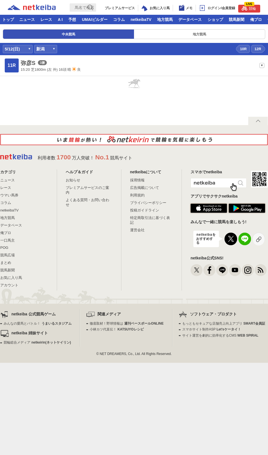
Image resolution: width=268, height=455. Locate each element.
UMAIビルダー (95, 19)
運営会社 (137, 230)
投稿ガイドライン (144, 210)
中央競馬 (68, 34)
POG (4, 247)
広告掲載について (144, 188)
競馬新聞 (236, 19)
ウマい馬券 (9, 195)
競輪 (249, 8)
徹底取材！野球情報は (127, 323)
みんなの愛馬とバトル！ (37, 323)
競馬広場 (7, 255)
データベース (190, 19)
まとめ (5, 263)
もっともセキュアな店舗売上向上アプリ (223, 323)
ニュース (27, 19)
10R (243, 49)
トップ (8, 19)
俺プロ (256, 19)
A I (60, 19)
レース (46, 19)
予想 (72, 19)
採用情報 (137, 180)
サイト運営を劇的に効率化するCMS (220, 335)
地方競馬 (165, 19)
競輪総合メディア (37, 342)
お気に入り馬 (11, 278)
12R (258, 49)
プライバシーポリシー (148, 203)
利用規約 (137, 195)
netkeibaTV (141, 19)
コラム (119, 19)
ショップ (215, 19)
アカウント (9, 285)
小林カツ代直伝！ (116, 329)
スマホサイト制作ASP (211, 329)
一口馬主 (7, 240)
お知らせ (73, 180)
